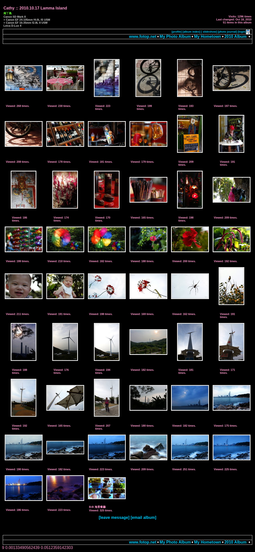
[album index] (191, 31)
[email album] (143, 517)
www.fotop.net (142, 36)
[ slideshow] (209, 31)
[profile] (177, 31)
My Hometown (207, 36)
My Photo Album (175, 36)
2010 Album (236, 36)
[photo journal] (227, 31)
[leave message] (114, 517)
